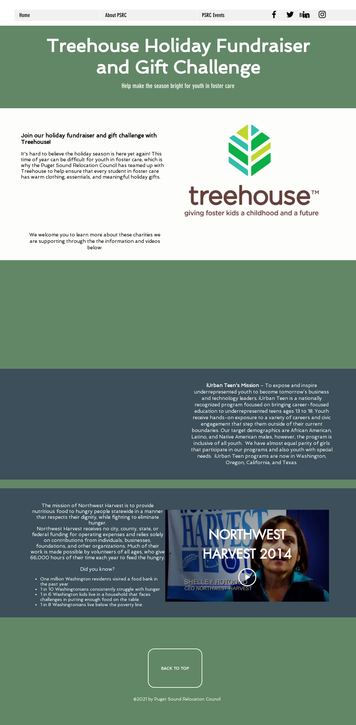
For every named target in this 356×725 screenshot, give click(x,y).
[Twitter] (290, 14)
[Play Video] (247, 577)
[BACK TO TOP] (175, 668)
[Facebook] (274, 14)
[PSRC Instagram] (322, 14)
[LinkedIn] (306, 14)
